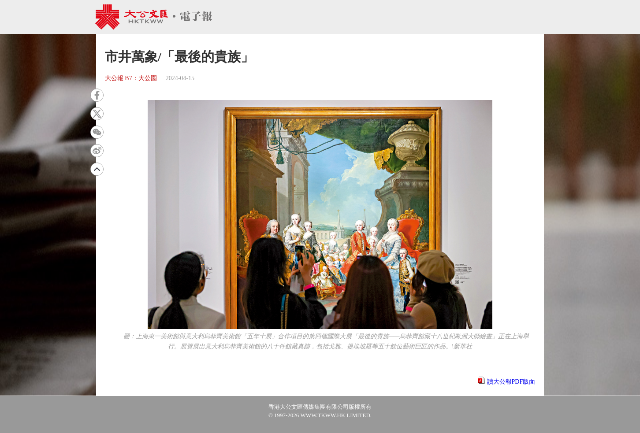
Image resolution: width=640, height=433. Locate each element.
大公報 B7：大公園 (131, 78)
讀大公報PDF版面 (511, 381)
